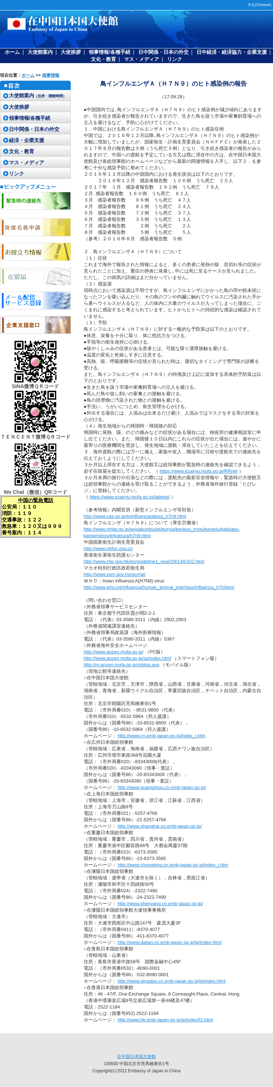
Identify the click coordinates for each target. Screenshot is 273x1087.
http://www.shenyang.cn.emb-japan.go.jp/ (160, 903)
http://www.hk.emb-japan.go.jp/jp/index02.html (165, 1019)
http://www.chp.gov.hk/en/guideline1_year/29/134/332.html (144, 561)
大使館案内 (40, 52)
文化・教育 (103, 59)
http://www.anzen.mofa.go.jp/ (114, 651)
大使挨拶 (71, 52)
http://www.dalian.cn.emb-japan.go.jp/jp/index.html (169, 942)
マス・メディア (141, 59)
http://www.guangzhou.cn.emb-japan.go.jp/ (161, 787)
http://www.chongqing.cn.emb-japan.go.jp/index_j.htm (172, 865)
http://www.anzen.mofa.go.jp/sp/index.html (127, 658)
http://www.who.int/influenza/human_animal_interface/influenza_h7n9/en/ (159, 587)
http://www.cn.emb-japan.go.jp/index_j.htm (161, 735)
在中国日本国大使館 (136, 1056)
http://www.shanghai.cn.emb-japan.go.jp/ (159, 826)
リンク (174, 59)
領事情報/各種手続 (109, 52)
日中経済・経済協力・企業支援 (231, 52)
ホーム (12, 52)
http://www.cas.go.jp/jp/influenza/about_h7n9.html (135, 516)
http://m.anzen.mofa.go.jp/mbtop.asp (121, 664)
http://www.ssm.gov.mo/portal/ (114, 574)
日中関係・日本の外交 (163, 52)
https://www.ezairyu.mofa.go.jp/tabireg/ (129, 497)
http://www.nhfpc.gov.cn (108, 548)
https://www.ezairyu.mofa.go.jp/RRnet (198, 471)
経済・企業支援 (26, 140)
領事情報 (50, 75)
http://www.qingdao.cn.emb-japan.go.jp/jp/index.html (171, 981)
